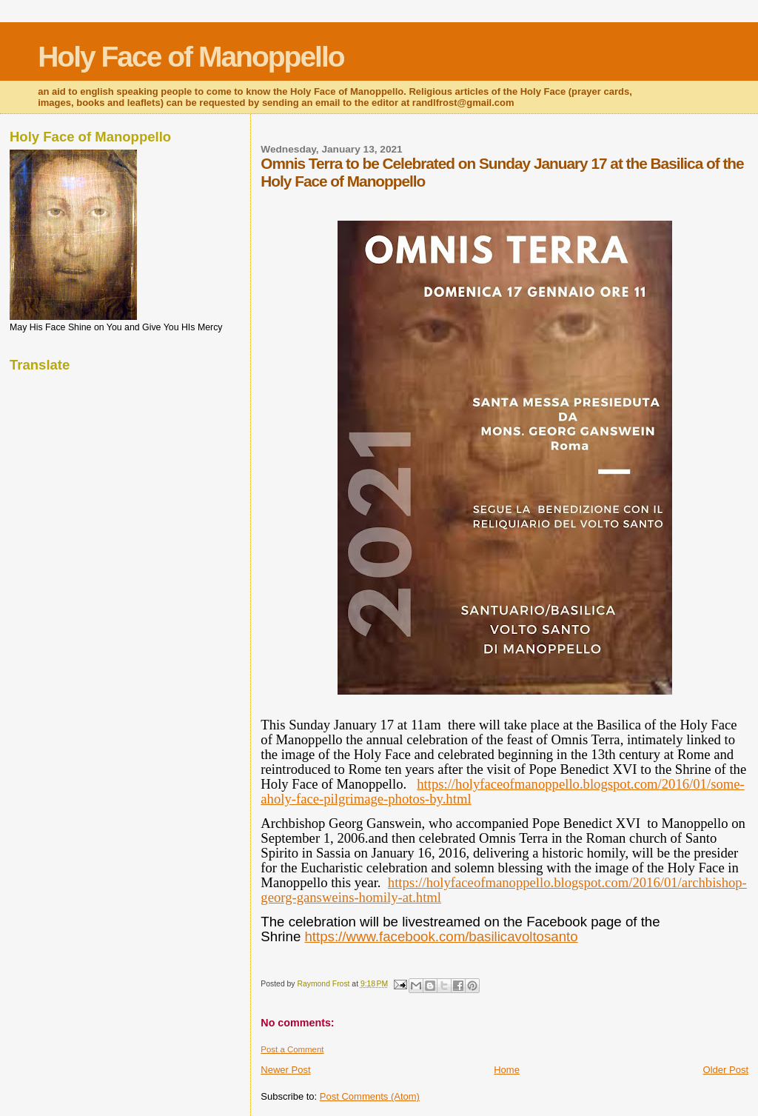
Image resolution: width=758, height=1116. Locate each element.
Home (507, 1069)
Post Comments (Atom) (370, 1096)
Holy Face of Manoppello (190, 57)
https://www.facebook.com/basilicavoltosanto (440, 936)
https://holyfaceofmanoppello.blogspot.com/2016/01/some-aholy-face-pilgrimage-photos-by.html (502, 791)
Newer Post (285, 1069)
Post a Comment (292, 1049)
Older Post (725, 1069)
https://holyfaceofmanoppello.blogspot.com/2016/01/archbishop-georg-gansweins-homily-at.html (504, 890)
